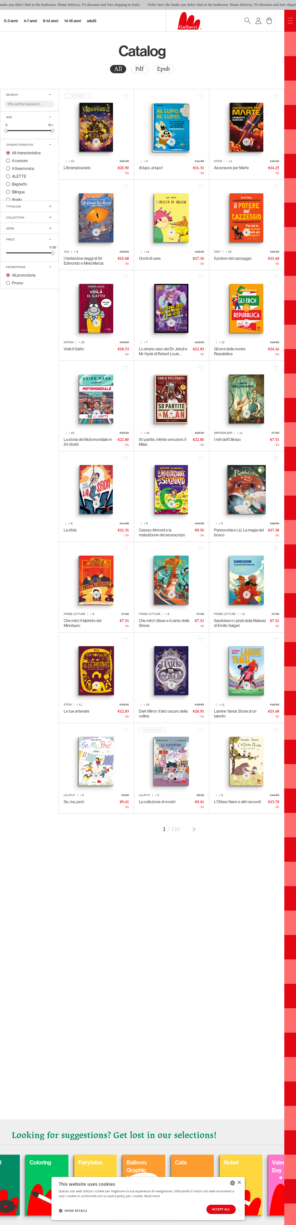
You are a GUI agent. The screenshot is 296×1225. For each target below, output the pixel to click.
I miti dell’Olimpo (227, 439)
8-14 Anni (50, 20)
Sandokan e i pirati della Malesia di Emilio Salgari (240, 623)
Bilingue (18, 191)
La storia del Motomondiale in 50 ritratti (88, 442)
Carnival (36, 1162)
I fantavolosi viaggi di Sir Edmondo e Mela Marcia (83, 261)
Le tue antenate (77, 711)
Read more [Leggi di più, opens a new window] (152, 1196)
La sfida (70, 530)
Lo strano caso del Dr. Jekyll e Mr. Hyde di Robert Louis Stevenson (163, 351)
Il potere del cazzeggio (233, 258)
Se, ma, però (74, 801)
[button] (73, 1210)
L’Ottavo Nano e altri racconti (237, 801)
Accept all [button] (221, 1209)
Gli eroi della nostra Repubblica (229, 351)
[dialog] (148, 1198)
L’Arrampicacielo (77, 167)
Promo (17, 282)
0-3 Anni (11, 20)
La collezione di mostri (157, 801)
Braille (17, 199)
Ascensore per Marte (231, 167)
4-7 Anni (30, 20)
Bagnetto (19, 184)
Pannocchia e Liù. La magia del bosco (239, 532)
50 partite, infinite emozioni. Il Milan (162, 442)
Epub (163, 69)
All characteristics (26, 152)
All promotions (24, 275)
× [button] (239, 1182)
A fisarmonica (23, 168)
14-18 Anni (72, 20)
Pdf (139, 69)
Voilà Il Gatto (74, 348)
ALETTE (19, 176)
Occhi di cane (150, 258)
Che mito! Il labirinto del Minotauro (83, 623)
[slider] (6, 130)
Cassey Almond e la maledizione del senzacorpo (162, 532)
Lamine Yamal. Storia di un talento (235, 713)
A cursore (20, 160)
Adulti (91, 20)
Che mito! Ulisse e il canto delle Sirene (164, 623)
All (118, 69)
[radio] (118, 69)
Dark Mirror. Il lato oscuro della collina (163, 713)
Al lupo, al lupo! (151, 167)
